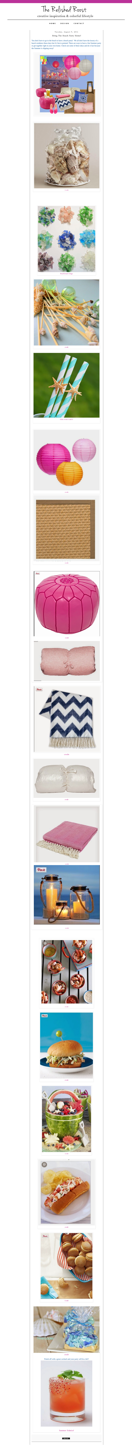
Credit (66, 190)
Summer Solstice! (66, 1430)
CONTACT (79, 23)
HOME (52, 23)
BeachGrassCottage (66, 274)
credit (66, 347)
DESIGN (65, 23)
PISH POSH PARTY (66, 419)
